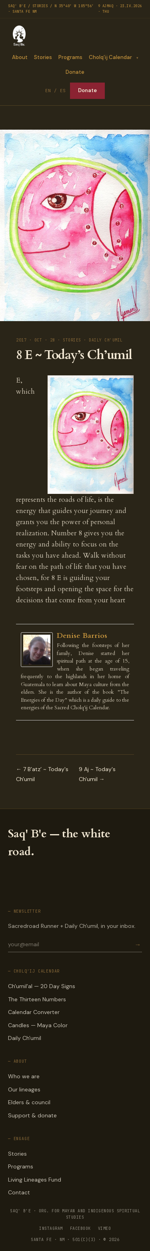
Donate (75, 72)
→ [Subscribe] (138, 944)
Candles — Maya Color (38, 1025)
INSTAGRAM (51, 1228)
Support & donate (32, 1115)
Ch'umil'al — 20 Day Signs (41, 986)
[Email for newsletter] (70, 944)
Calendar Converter (34, 1012)
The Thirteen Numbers (37, 999)
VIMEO (104, 1228)
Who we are (24, 1076)
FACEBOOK (80, 1228)
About (19, 57)
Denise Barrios (82, 636)
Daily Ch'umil (24, 1038)
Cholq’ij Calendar (110, 57)
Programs (70, 57)
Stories (43, 57)
